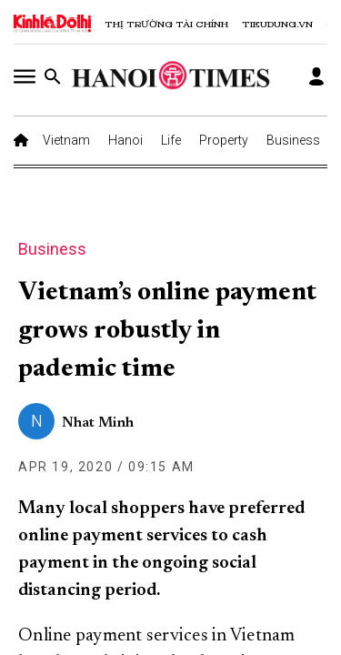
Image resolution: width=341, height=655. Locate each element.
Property (223, 140)
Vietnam (66, 140)
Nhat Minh (98, 423)
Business (293, 140)
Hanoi (125, 140)
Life (171, 140)
